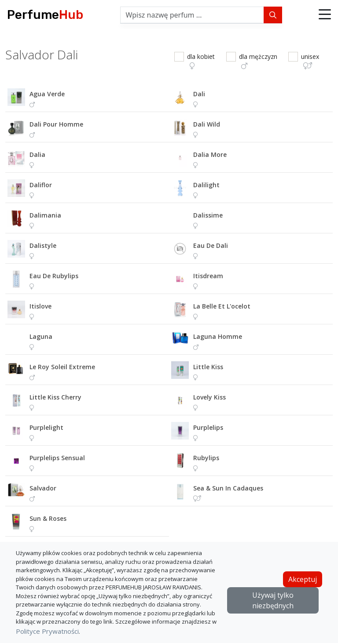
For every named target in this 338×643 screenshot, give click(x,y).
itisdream (208, 276)
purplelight (46, 427)
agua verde (47, 94)
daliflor (40, 185)
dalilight (206, 185)
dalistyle (42, 245)
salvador (42, 488)
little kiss (208, 367)
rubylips (206, 458)
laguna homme (217, 336)
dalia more (210, 154)
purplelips (208, 427)
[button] (325, 14)
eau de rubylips (53, 276)
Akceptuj (302, 579)
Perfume (45, 14)
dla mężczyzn (258, 60)
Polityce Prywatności (47, 631)
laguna (40, 336)
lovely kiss (209, 397)
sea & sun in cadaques (228, 488)
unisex (310, 60)
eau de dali (210, 245)
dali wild (206, 124)
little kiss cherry (55, 397)
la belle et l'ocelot (221, 306)
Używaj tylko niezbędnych (273, 600)
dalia (37, 154)
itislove (40, 306)
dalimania (45, 215)
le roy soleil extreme (62, 367)
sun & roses (47, 518)
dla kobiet (201, 60)
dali (199, 94)
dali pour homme (56, 124)
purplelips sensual (57, 458)
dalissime (208, 215)
